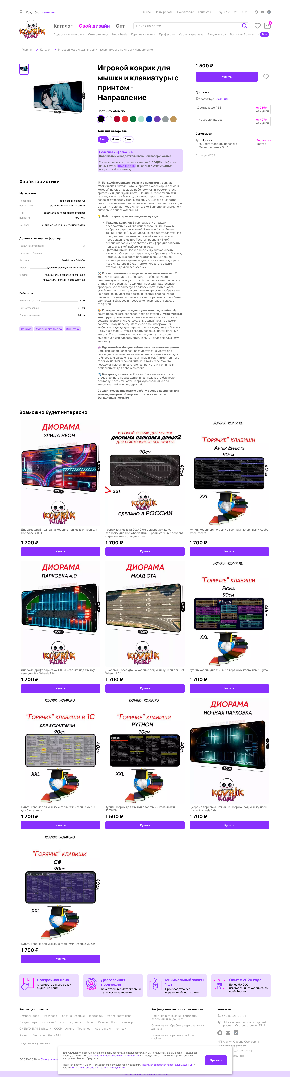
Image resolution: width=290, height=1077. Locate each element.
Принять (216, 1060)
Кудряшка (75, 1022)
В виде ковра (217, 34)
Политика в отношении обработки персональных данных (174, 1017)
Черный (101, 119)
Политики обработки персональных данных (167, 1064)
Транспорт (84, 1028)
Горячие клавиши (143, 34)
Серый (165, 119)
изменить (48, 12)
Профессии (167, 34)
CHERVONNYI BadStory (35, 1028)
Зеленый (133, 119)
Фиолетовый (157, 119)
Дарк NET (55, 1035)
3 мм (103, 139)
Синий (149, 119)
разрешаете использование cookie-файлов (113, 1055)
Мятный (141, 119)
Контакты (204, 12)
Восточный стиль (242, 34)
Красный (117, 119)
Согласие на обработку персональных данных (177, 1027)
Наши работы (164, 12)
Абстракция (103, 1028)
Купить (227, 76)
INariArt (90, 1022)
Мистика (39, 1035)
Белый (109, 119)
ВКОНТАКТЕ (126, 165)
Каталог (63, 26)
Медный (173, 119)
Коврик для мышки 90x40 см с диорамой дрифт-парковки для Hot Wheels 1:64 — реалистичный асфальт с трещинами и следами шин (144, 533)
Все (264, 34)
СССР (58, 1028)
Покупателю (185, 12)
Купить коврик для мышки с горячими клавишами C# (58, 943)
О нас (147, 12)
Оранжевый (125, 119)
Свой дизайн (94, 26)
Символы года (98, 34)
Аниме (69, 1028)
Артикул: (201, 155)
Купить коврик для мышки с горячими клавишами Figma (229, 670)
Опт (120, 26)
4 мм (115, 139)
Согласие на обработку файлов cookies (172, 1037)
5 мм (128, 139)
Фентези (120, 1028)
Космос (24, 1035)
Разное (103, 1022)
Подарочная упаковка (69, 34)
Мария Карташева (191, 34)
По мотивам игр (122, 1022)
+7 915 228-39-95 (233, 12)
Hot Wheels (119, 34)
